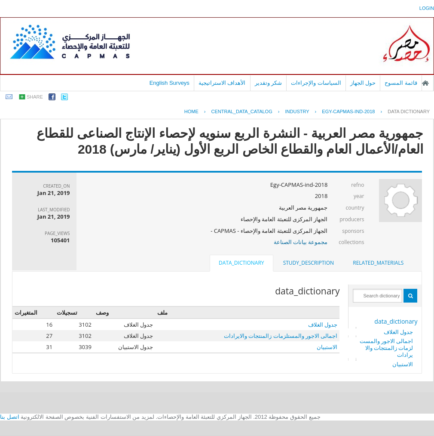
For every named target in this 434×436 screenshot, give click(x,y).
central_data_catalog (241, 111)
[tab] (378, 263)
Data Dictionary (409, 111)
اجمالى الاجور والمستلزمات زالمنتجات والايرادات (386, 347)
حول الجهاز (363, 83)
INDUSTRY (297, 111)
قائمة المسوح (401, 83)
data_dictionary (395, 321)
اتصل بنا (9, 417)
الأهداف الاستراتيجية (222, 83)
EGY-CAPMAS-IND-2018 (348, 111)
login (426, 8)
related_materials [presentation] (378, 262)
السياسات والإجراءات (316, 83)
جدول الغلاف (398, 331)
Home (191, 111)
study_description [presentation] (308, 262)
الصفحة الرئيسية (425, 83)
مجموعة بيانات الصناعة (301, 242)
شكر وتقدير (268, 83)
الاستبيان (402, 364)
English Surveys (169, 83)
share (35, 96)
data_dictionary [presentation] (241, 262)
